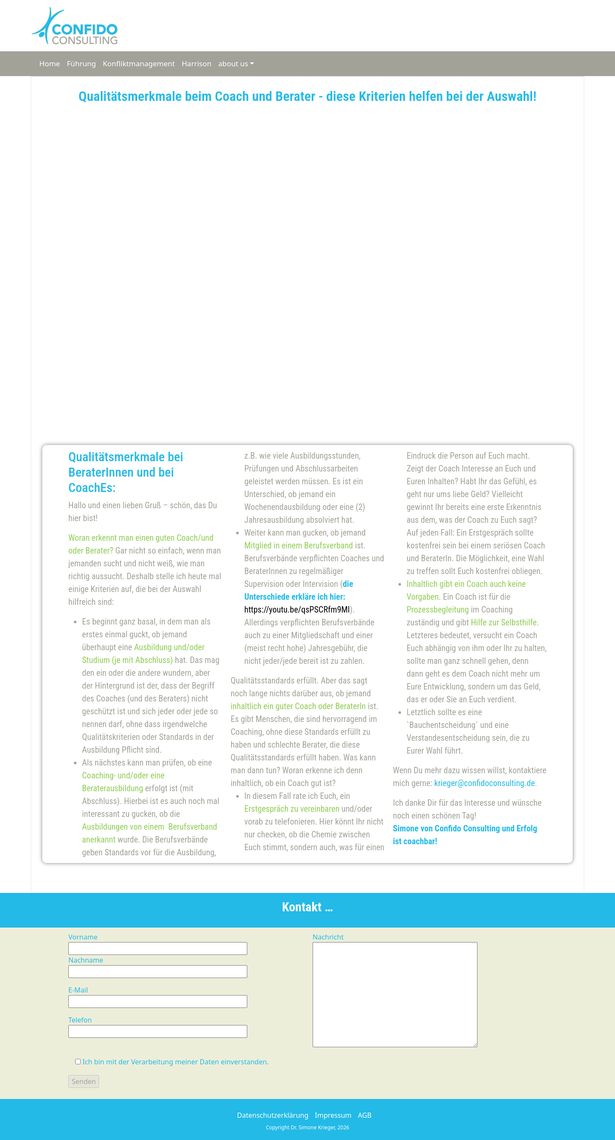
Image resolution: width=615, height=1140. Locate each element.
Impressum (333, 1115)
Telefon (157, 1025)
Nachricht (395, 990)
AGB (365, 1115)
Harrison (197, 63)
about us (233, 63)
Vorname (157, 942)
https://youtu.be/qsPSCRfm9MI (297, 609)
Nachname (157, 965)
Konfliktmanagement (139, 63)
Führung (81, 63)
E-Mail (157, 995)
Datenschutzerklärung (272, 1115)
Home (49, 63)
